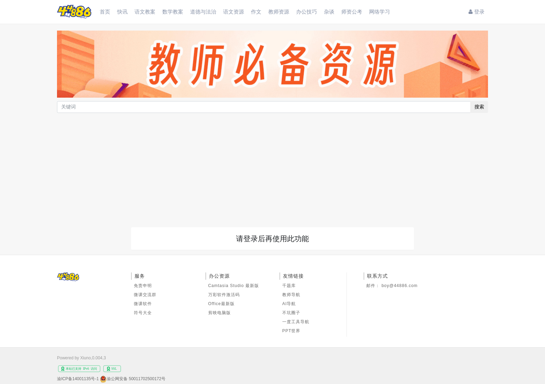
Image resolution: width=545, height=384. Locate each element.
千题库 (289, 285)
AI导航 (289, 303)
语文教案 (145, 12)
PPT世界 (291, 330)
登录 (477, 12)
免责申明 (143, 285)
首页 (105, 12)
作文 (256, 12)
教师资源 (278, 12)
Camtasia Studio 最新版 (233, 285)
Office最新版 (221, 303)
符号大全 (143, 312)
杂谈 (329, 12)
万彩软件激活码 (224, 294)
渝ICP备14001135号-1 (78, 378)
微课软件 (143, 303)
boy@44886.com (400, 285)
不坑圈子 (291, 312)
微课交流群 (145, 294)
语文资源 (233, 12)
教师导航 (291, 294)
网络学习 (379, 12)
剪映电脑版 (219, 312)
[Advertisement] (272, 166)
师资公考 (351, 12)
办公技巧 (306, 12)
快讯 (122, 12)
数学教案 (172, 12)
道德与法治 (203, 12)
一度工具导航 (295, 321)
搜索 (479, 106)
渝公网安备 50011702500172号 (136, 378)
